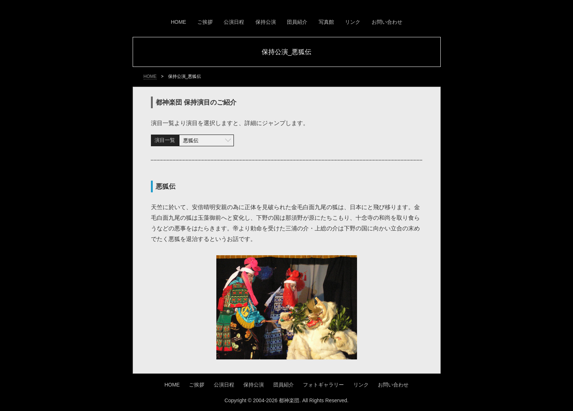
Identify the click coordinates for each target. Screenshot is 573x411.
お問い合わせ (387, 22)
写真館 (326, 22)
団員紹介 (297, 22)
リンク (352, 22)
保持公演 (265, 22)
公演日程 (234, 22)
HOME (178, 22)
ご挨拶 (205, 22)
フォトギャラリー (323, 385)
